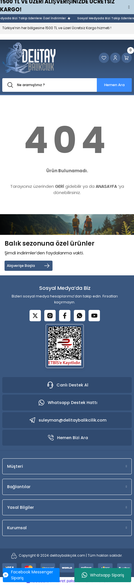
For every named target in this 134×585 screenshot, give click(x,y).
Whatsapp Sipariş (103, 575)
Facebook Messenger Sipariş (28, 575)
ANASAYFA (106, 186)
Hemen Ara (114, 84)
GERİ (59, 186)
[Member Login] (115, 58)
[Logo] (29, 58)
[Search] (67, 85)
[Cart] (127, 58)
